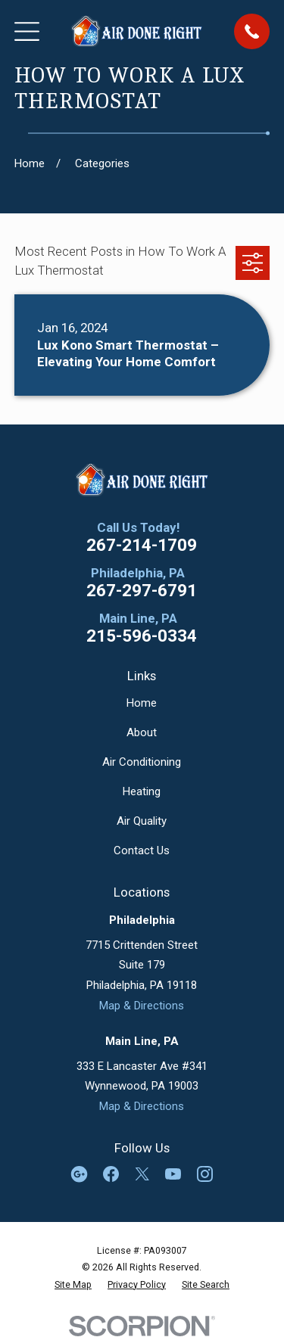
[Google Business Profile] (79, 1174)
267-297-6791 (141, 590)
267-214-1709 (141, 545)
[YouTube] (173, 1174)
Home (141, 703)
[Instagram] (205, 1174)
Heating (142, 791)
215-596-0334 (141, 636)
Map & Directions (141, 1005)
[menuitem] (73, 1284)
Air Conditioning (141, 762)
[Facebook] (111, 1174)
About (141, 732)
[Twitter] (142, 1174)
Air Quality (142, 821)
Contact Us (142, 850)
